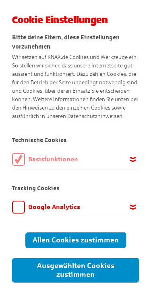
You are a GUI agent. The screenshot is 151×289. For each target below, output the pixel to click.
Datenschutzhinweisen (94, 116)
